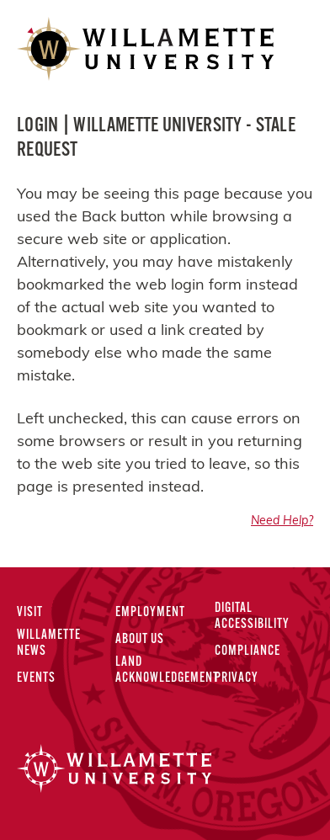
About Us (139, 639)
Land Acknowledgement (167, 670)
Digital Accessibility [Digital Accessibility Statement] (252, 616)
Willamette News (49, 643)
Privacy (236, 678)
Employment (150, 612)
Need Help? (282, 521)
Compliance (247, 651)
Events (36, 678)
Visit (30, 612)
